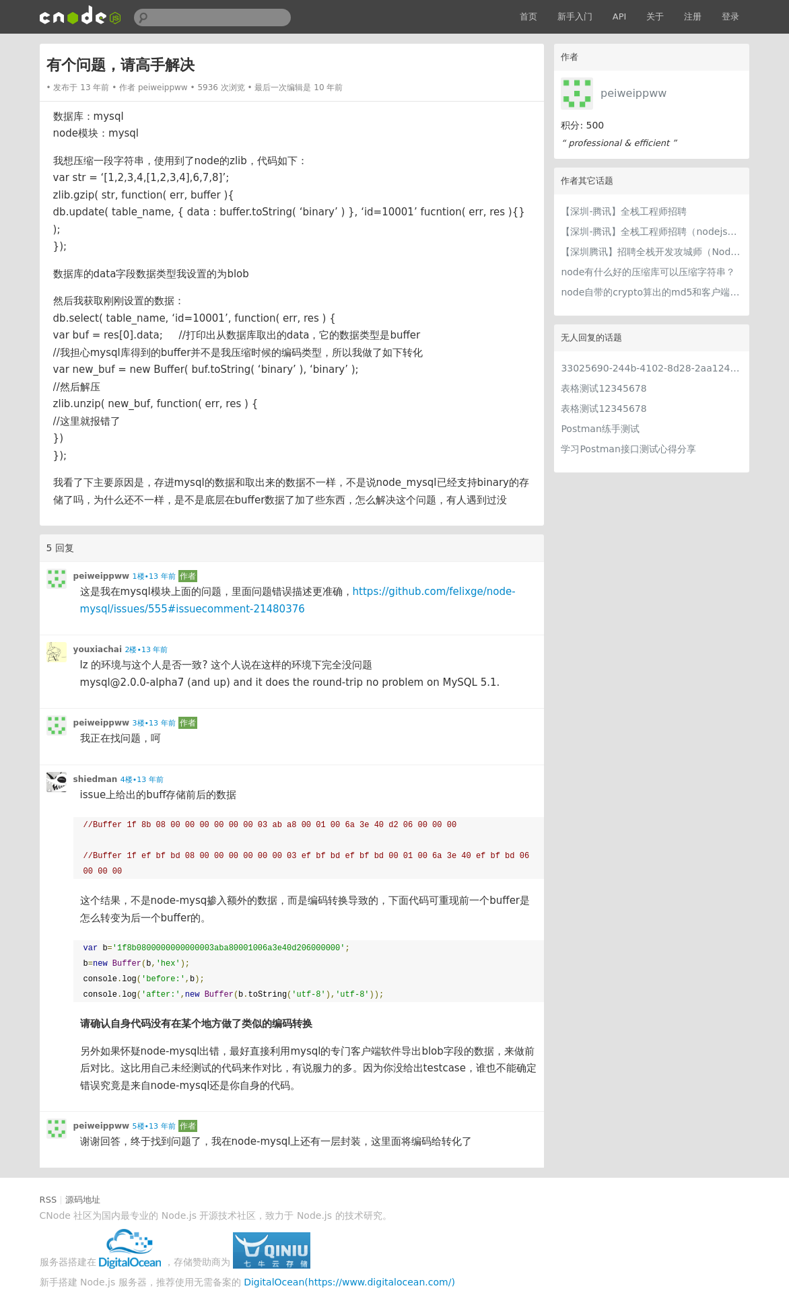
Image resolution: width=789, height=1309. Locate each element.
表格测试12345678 (603, 388)
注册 (692, 16)
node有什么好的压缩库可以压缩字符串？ (648, 272)
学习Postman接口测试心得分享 (628, 449)
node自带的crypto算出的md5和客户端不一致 (652, 292)
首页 (528, 16)
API (620, 16)
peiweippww (633, 93)
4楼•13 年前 (142, 779)
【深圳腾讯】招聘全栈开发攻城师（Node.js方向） (652, 251)
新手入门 (574, 16)
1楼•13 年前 (154, 576)
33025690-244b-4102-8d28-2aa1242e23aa (652, 368)
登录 (730, 16)
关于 (655, 16)
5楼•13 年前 (154, 1126)
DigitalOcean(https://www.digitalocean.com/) (349, 1282)
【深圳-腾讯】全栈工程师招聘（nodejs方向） (652, 231)
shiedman (95, 779)
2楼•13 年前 (146, 649)
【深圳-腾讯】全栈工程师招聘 (624, 211)
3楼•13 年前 (154, 723)
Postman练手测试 (600, 428)
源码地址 (82, 1200)
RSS (48, 1200)
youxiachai (97, 649)
